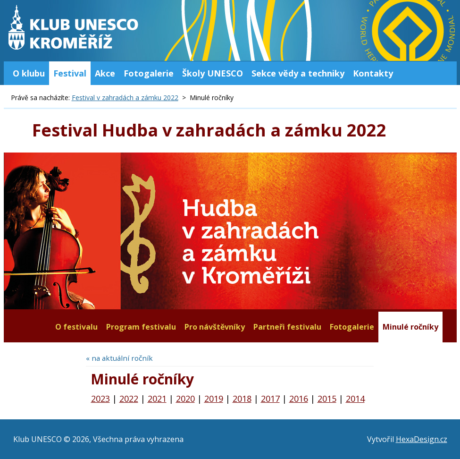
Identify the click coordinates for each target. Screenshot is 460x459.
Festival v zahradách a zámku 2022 (125, 97)
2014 (355, 398)
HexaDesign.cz (421, 439)
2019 (213, 398)
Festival (69, 73)
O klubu (29, 73)
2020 (185, 398)
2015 (327, 398)
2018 (242, 398)
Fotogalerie (149, 73)
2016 (298, 398)
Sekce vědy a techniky (297, 73)
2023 (100, 398)
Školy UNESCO (212, 73)
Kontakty (373, 73)
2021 (157, 398)
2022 (128, 398)
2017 (270, 398)
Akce (105, 73)
